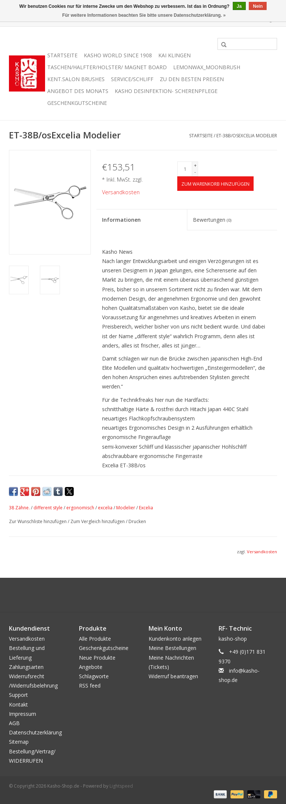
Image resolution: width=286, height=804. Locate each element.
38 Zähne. (19, 507)
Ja (239, 6)
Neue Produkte (97, 657)
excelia (105, 507)
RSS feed (90, 685)
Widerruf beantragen (173, 676)
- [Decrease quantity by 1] (195, 172)
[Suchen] (247, 44)
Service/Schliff (132, 79)
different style (48, 507)
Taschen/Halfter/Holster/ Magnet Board (107, 67)
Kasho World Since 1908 (118, 55)
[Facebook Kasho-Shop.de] (143, 595)
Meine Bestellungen (172, 647)
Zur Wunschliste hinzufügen (38, 521)
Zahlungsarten (26, 666)
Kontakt (18, 704)
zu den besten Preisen (192, 79)
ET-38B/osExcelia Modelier (246, 135)
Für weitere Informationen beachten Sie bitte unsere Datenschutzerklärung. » (144, 15)
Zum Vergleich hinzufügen (98, 521)
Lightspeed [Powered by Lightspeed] (121, 786)
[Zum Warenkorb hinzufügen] (215, 183)
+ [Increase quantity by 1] (195, 165)
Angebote (90, 666)
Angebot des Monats (77, 91)
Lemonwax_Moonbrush (206, 67)
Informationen (121, 219)
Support (18, 694)
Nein (258, 6)
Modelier (125, 507)
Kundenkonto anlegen (175, 638)
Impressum (22, 713)
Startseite (62, 55)
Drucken (137, 521)
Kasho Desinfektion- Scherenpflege (166, 91)
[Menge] (184, 168)
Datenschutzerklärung (35, 732)
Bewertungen (212, 219)
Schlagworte (94, 676)
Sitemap (19, 741)
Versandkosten (121, 192)
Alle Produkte (95, 638)
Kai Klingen (174, 55)
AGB (14, 723)
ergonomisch (80, 507)
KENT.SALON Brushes (76, 79)
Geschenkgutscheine (77, 102)
